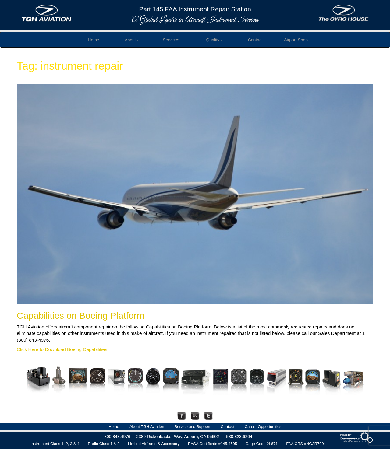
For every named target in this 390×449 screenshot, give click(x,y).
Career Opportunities (263, 426)
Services (172, 39)
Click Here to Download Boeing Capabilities (62, 349)
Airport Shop (296, 39)
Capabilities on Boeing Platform (80, 315)
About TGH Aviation (146, 426)
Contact (255, 39)
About (132, 39)
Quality (214, 39)
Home (93, 39)
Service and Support (193, 426)
